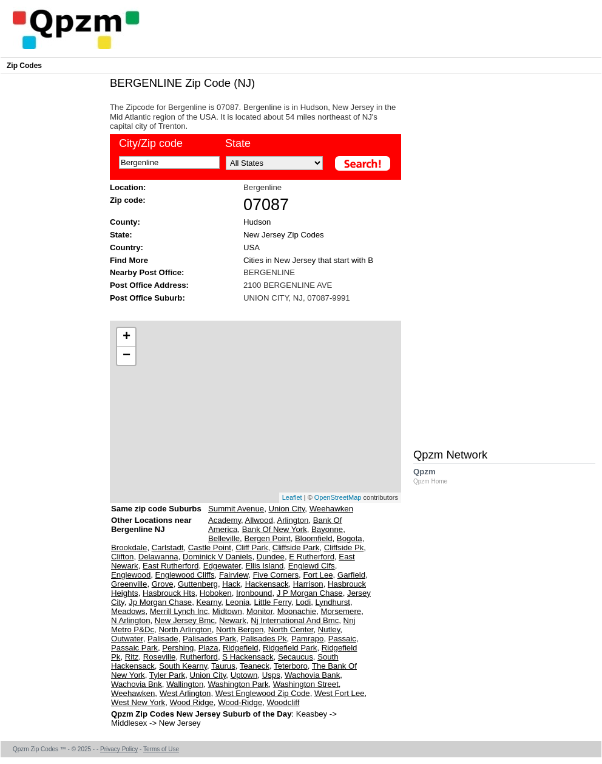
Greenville (129, 583)
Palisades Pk (263, 638)
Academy (224, 520)
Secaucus (295, 656)
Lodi (303, 602)
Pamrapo (307, 638)
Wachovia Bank (312, 675)
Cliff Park (251, 547)
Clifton (122, 556)
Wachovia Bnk (136, 684)
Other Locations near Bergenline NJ (151, 529)
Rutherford (199, 656)
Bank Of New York (274, 529)
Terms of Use (161, 749)
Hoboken (216, 593)
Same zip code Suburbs (156, 508)
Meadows (128, 611)
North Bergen (239, 629)
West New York (138, 702)
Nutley (329, 629)
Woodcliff (283, 702)
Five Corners (276, 574)
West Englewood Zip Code (262, 693)
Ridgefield (241, 647)
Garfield (351, 574)
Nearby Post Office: (147, 272)
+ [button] (126, 337)
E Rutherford (311, 556)
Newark (232, 620)
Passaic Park (134, 647)
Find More (129, 260)
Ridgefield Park (290, 647)
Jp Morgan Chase (160, 602)
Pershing (178, 647)
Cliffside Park (295, 547)
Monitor (259, 611)
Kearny (208, 602)
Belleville (224, 538)
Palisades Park (209, 638)
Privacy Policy (119, 749)
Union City (286, 508)
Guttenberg (198, 583)
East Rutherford (170, 565)
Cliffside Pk (344, 547)
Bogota (349, 538)
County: (125, 222)
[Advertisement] (249, 310)
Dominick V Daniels (217, 556)
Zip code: (128, 200)
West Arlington (185, 693)
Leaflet (292, 497)
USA (251, 247)
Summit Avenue (236, 508)
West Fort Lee (339, 693)
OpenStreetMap (338, 497)
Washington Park (238, 684)
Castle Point (209, 547)
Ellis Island (264, 565)
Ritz (132, 656)
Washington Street (306, 684)
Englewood (130, 574)
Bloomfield (314, 538)
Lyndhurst (332, 602)
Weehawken (331, 508)
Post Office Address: (149, 285)
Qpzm (436, 476)
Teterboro (291, 665)
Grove (163, 583)
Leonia (238, 602)
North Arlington (184, 629)
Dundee (271, 556)
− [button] (126, 356)
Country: (126, 247)
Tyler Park (167, 675)
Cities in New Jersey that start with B (308, 260)
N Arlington (130, 620)
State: (121, 234)
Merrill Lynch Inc (179, 611)
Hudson (257, 222)
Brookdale (129, 547)
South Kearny (183, 665)
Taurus (223, 665)
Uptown (244, 675)
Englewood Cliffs (185, 574)
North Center (291, 629)
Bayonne (327, 529)
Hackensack (267, 583)
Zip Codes (24, 65)
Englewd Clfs (311, 565)
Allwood (259, 520)
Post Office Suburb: (147, 297)
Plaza (208, 647)
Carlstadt (168, 547)
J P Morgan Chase (310, 593)
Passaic (342, 638)
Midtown (227, 611)
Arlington (292, 520)
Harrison (308, 583)
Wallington (184, 684)
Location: (128, 187)
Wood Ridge (192, 702)
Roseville (159, 656)
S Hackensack (247, 656)
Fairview (233, 574)
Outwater (127, 638)
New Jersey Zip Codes (283, 234)
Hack (231, 583)
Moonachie (297, 611)
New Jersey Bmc (185, 620)
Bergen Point (267, 538)
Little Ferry (272, 602)
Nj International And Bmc (295, 620)
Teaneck (254, 665)
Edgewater (222, 565)
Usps (271, 675)
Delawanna (158, 556)
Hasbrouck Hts (169, 593)
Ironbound (254, 593)
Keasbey (311, 713)
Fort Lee (318, 574)
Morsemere (340, 611)
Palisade (162, 638)
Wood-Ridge (240, 702)
